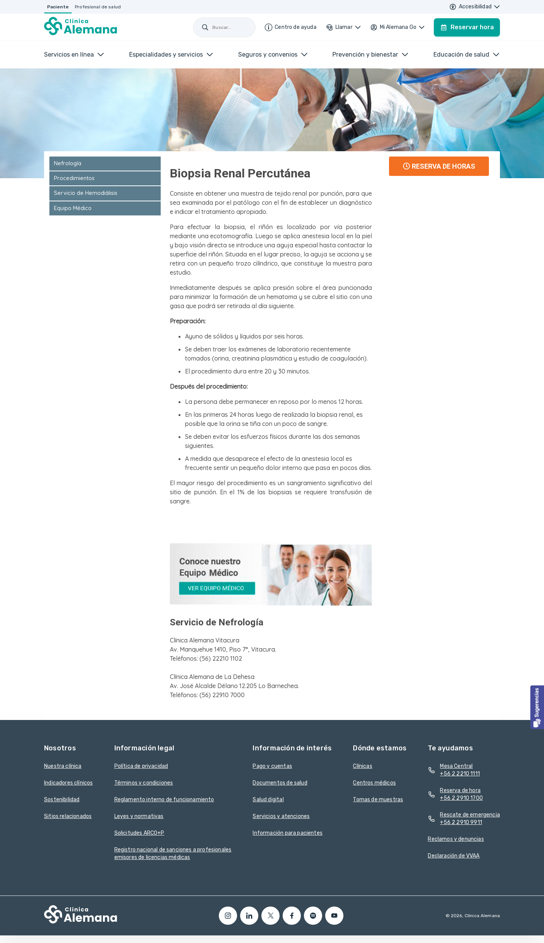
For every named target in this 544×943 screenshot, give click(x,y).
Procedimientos (74, 178)
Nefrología (67, 163)
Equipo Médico (73, 208)
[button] (537, 707)
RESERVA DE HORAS (439, 166)
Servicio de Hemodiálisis (85, 193)
